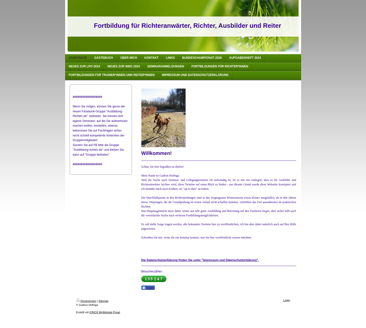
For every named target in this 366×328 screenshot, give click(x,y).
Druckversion (86, 300)
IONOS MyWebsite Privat (104, 312)
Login (286, 300)
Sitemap (103, 300)
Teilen (148, 288)
